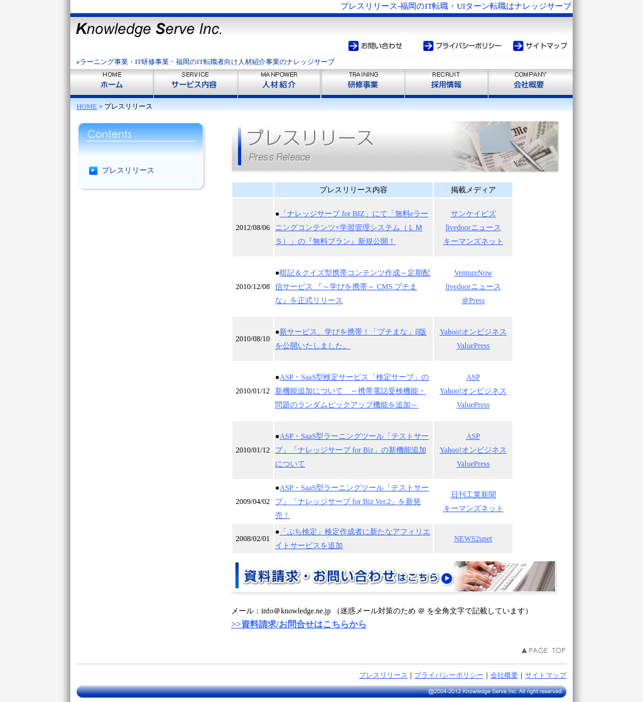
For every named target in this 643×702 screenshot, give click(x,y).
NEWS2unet (473, 538)
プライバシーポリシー (449, 675)
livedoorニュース (473, 227)
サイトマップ (545, 675)
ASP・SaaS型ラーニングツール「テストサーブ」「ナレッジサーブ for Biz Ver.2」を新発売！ (352, 501)
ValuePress (473, 345)
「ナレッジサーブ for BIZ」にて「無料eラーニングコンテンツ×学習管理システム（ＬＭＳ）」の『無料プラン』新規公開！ (351, 227)
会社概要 (504, 675)
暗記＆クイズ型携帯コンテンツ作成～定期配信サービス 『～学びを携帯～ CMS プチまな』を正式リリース (352, 286)
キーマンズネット (473, 241)
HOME (87, 106)
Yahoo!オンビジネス (473, 331)
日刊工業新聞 (473, 494)
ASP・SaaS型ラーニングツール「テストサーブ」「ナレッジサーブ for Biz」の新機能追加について (352, 450)
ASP (473, 377)
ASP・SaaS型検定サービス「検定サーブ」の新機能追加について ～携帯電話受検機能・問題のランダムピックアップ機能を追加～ (352, 391)
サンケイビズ (473, 213)
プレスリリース (383, 675)
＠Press (473, 300)
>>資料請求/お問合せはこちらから (299, 624)
